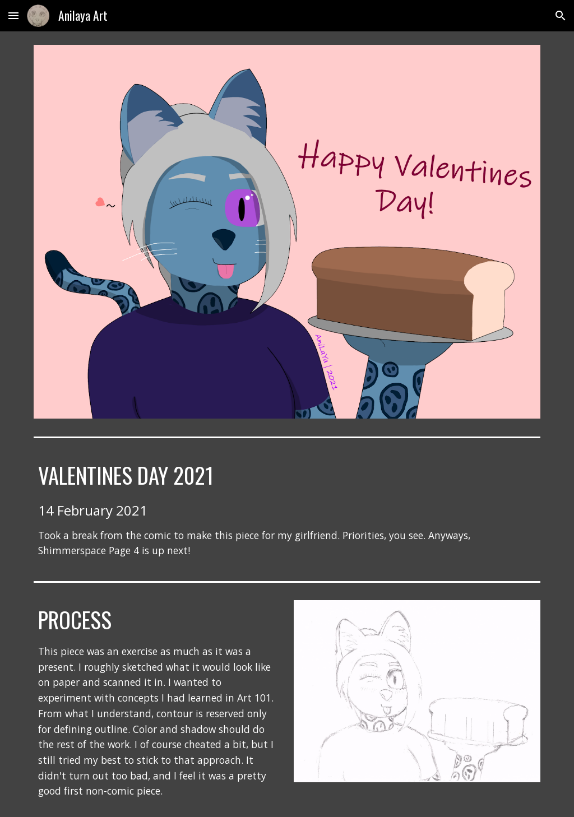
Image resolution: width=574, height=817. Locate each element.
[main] (287, 510)
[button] (13, 15)
